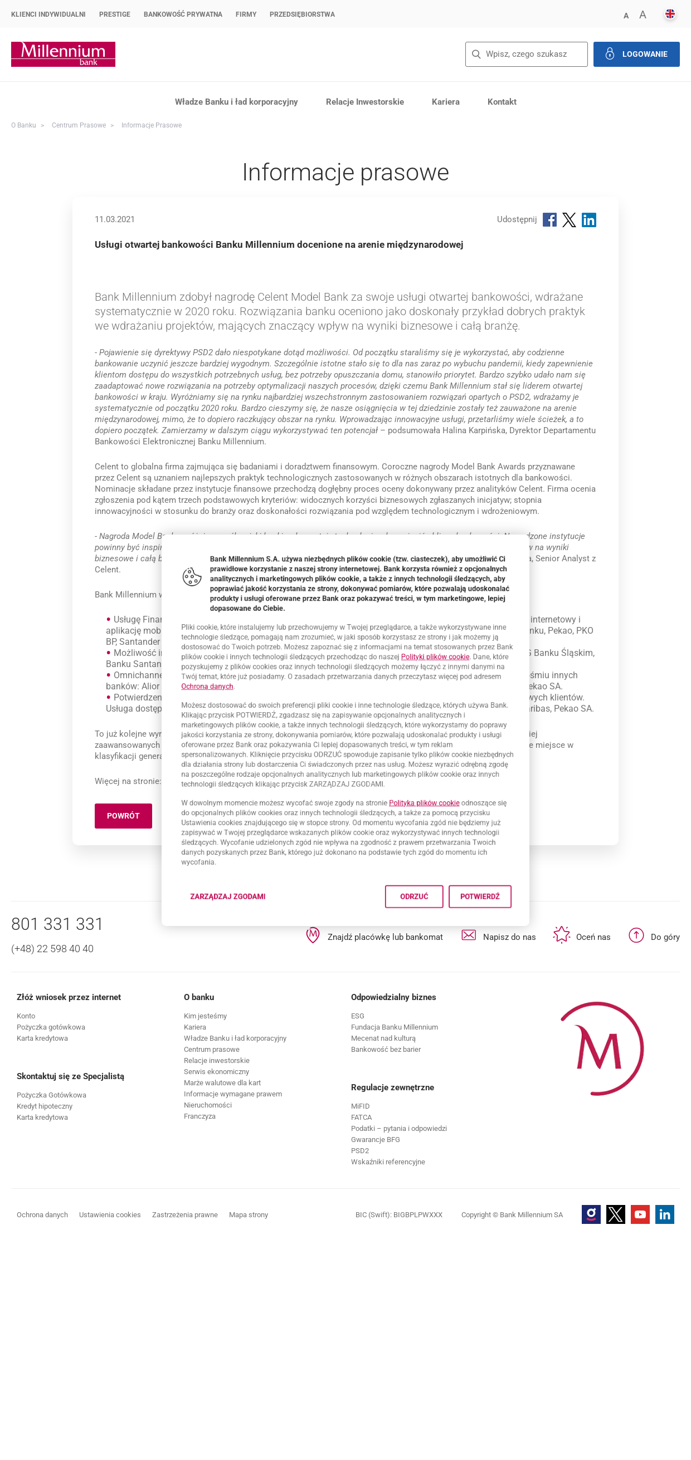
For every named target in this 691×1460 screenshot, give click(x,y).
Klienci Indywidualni (48, 14)
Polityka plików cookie (443, 820)
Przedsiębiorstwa (302, 14)
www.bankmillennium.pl (208, 1001)
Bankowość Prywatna (183, 14)
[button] (51, 1247)
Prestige (114, 14)
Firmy (246, 14)
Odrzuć (430, 936)
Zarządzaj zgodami (206, 939)
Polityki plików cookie (457, 639)
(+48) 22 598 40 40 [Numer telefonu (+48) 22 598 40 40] (52, 1168)
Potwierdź (512, 936)
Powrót (129, 1037)
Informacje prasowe (151, 125)
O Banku (23, 125)
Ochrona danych (174, 675)
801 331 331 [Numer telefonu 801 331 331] (57, 1144)
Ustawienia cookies (110, 1434)
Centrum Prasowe (79, 125)
